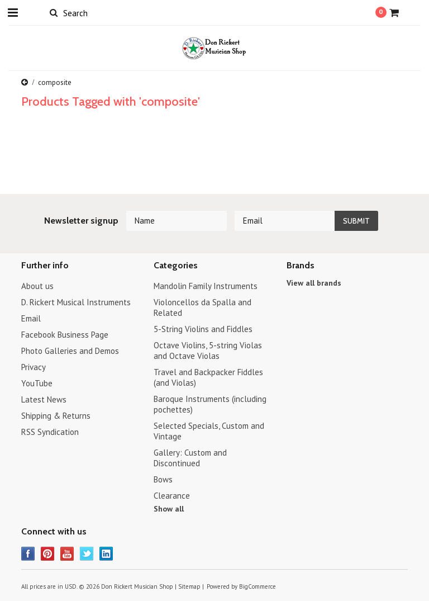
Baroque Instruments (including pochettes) (210, 404)
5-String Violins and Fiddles (203, 329)
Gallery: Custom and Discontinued (190, 458)
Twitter (87, 554)
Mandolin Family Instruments (206, 286)
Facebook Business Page (64, 334)
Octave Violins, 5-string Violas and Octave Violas (208, 350)
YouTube (37, 383)
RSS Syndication (50, 432)
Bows (163, 479)
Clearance (172, 495)
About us (37, 286)
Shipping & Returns (55, 415)
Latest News (43, 399)
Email (31, 318)
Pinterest (48, 554)
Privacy (33, 367)
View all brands (314, 283)
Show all (169, 509)
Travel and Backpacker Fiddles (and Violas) (208, 377)
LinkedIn (106, 554)
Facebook (28, 554)
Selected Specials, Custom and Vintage (209, 431)
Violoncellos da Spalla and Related (202, 307)
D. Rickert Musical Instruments (76, 302)
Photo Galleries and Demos (70, 351)
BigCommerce (257, 586)
